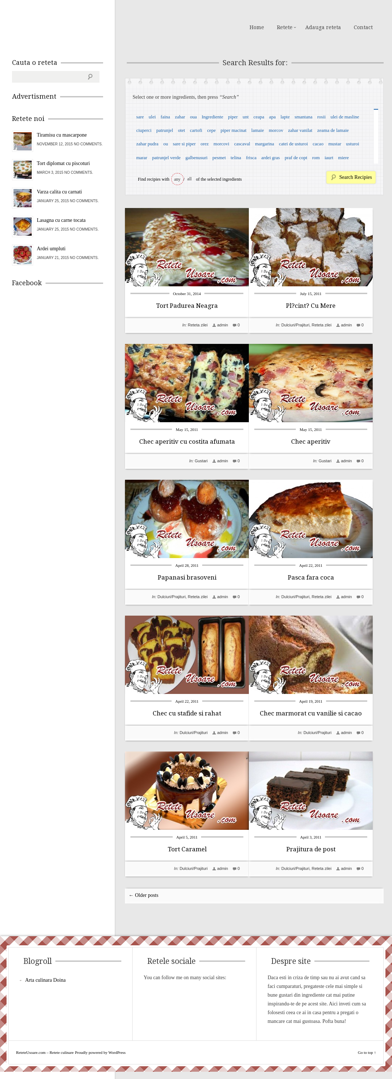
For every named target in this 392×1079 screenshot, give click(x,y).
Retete (285, 27)
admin (222, 325)
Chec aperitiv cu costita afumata (187, 441)
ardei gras (270, 157)
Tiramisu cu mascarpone (62, 135)
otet (181, 130)
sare (140, 116)
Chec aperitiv (321, 441)
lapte (285, 116)
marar (141, 157)
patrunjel (164, 130)
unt (246, 116)
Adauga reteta (323, 27)
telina (236, 157)
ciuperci (144, 130)
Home (257, 27)
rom (316, 157)
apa (272, 116)
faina (165, 116)
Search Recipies (355, 177)
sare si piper (184, 143)
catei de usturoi (293, 143)
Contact (363, 27)
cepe (211, 130)
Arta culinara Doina (45, 987)
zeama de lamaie (333, 130)
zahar (180, 116)
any (177, 179)
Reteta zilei (197, 325)
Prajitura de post (321, 849)
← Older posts (143, 902)
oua (193, 116)
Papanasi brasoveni (187, 577)
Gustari (201, 461)
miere (343, 157)
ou (165, 143)
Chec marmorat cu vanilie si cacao (322, 713)
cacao (318, 143)
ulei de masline (344, 116)
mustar (334, 143)
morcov (276, 130)
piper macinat (233, 130)
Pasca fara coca (322, 577)
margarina (264, 143)
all (189, 178)
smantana (303, 116)
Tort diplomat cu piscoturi (63, 163)
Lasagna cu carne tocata (61, 220)
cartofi (196, 130)
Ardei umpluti (51, 248)
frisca (251, 157)
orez (204, 143)
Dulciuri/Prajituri (306, 325)
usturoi (352, 143)
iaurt (329, 157)
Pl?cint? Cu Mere (321, 305)
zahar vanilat (300, 130)
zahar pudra (147, 143)
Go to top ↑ (367, 1060)
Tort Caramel (187, 849)
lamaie (257, 130)
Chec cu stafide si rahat (187, 713)
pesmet (219, 157)
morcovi (221, 143)
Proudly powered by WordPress (100, 1060)
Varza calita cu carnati (59, 192)
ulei (152, 116)
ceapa (259, 116)
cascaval (242, 143)
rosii (321, 116)
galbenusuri (196, 157)
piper (233, 116)
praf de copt (296, 157)
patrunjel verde (166, 157)
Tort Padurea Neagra (187, 305)
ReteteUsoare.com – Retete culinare (64, 27)
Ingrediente (212, 116)
